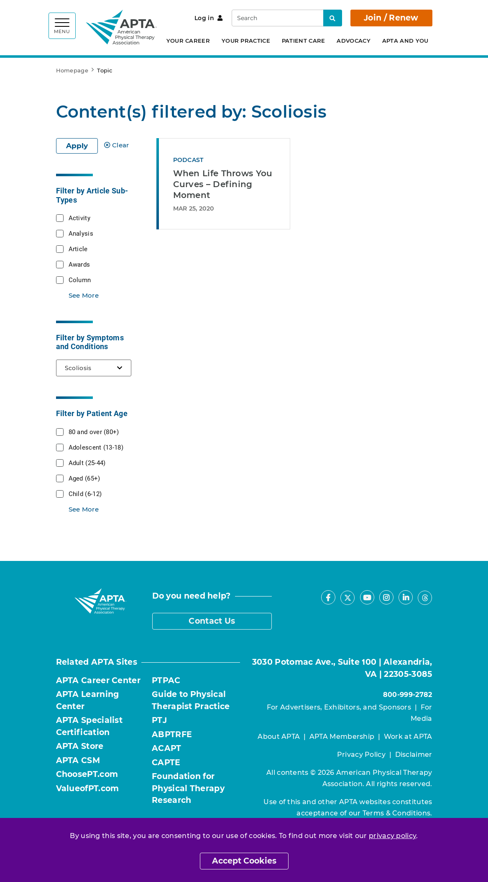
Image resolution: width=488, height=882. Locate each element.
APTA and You (405, 40)
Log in (208, 18)
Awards (79, 264)
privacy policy (392, 836)
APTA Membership (342, 737)
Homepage (72, 70)
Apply (77, 145)
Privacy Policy (361, 755)
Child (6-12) (85, 493)
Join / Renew (391, 18)
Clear (116, 145)
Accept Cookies (244, 861)
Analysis (81, 233)
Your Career (188, 40)
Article (78, 248)
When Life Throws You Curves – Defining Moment (223, 184)
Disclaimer (413, 755)
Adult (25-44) (87, 462)
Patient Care (303, 40)
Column (80, 279)
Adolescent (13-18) (96, 447)
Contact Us (212, 621)
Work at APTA (408, 737)
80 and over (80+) (94, 431)
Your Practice (246, 40)
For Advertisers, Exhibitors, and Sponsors (339, 707)
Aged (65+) (84, 478)
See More (84, 295)
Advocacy (353, 40)
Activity (79, 217)
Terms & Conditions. (397, 813)
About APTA (279, 737)
